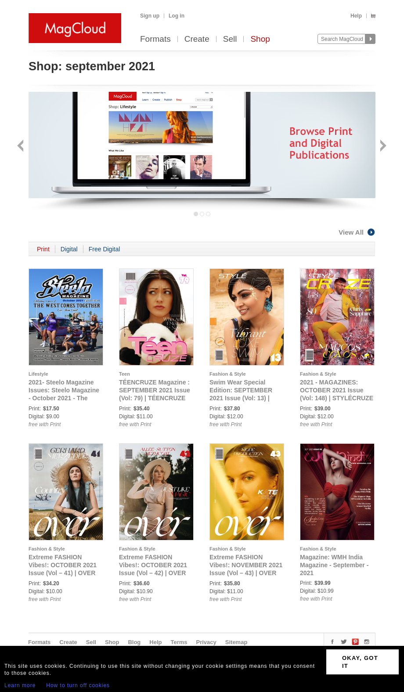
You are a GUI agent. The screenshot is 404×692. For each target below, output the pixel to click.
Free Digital (104, 249)
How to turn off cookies (78, 685)
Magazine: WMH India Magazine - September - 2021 (334, 565)
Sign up (149, 16)
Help (356, 16)
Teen (124, 374)
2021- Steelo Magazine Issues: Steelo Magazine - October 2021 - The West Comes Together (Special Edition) (64, 398)
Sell (230, 39)
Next (382, 146)
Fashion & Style (227, 374)
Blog (134, 642)
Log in (176, 16)
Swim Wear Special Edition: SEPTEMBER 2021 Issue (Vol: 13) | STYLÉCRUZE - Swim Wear (240, 398)
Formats (155, 39)
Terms (178, 642)
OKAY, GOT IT (360, 662)
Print (43, 249)
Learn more (20, 685)
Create (196, 39)
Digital (69, 249)
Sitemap (236, 642)
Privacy (206, 642)
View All (357, 232)
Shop (260, 39)
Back (21, 146)
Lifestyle (38, 374)
